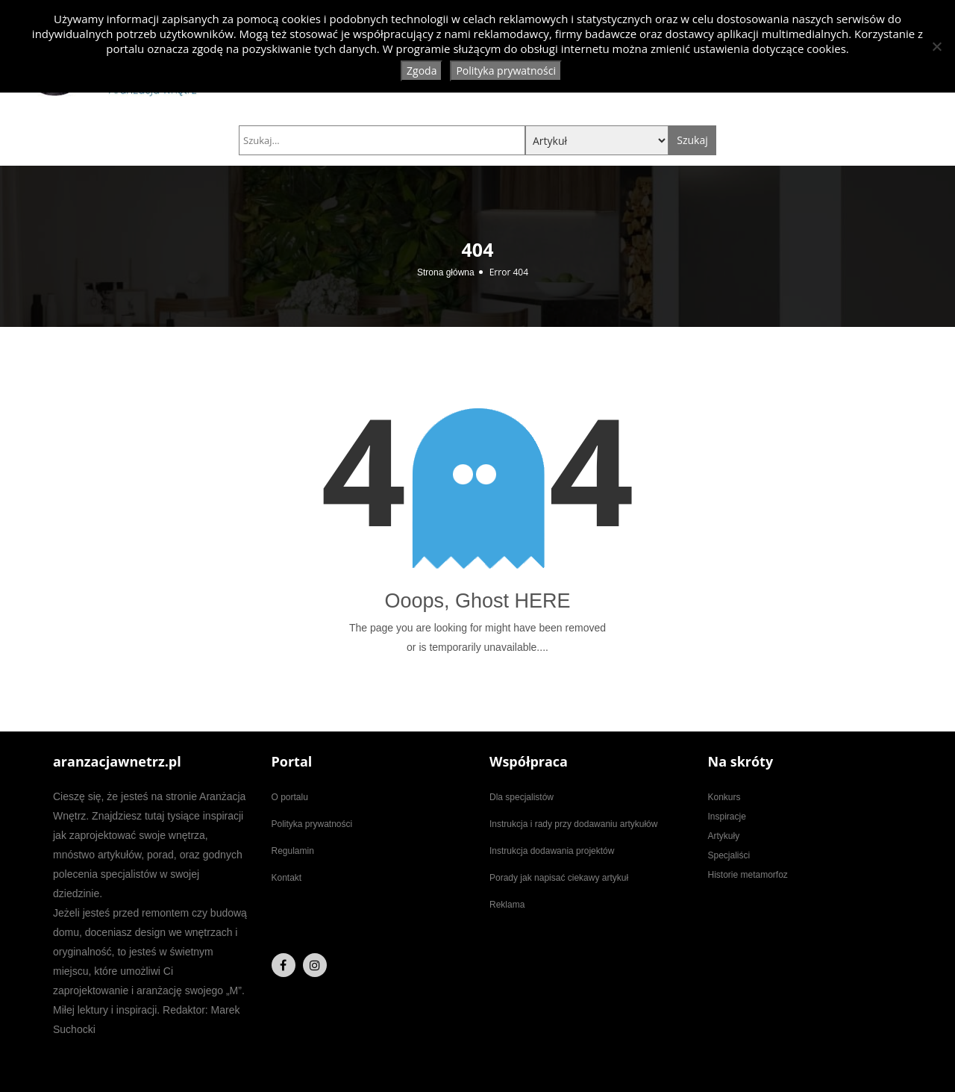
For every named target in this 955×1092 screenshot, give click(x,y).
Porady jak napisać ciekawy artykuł (558, 878)
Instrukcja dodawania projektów (551, 851)
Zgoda (421, 70)
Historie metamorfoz (748, 875)
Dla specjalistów (521, 797)
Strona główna (446, 272)
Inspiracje (727, 816)
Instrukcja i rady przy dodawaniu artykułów (573, 824)
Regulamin (293, 851)
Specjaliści (729, 855)
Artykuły (724, 836)
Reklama (507, 904)
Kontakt (287, 878)
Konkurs (724, 797)
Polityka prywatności (312, 824)
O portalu (290, 797)
